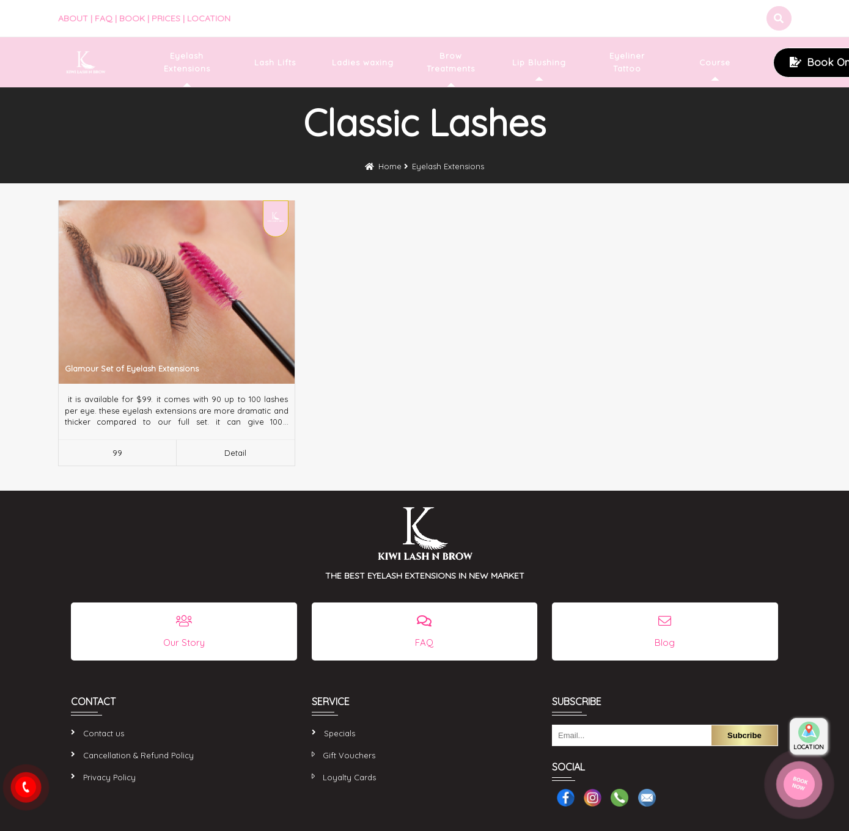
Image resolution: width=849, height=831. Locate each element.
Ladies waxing (363, 62)
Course (714, 62)
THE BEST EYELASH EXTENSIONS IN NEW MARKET (424, 575)
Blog (665, 642)
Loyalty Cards (349, 777)
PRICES (166, 18)
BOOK (132, 18)
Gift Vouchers (349, 755)
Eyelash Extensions (448, 166)
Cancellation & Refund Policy (138, 755)
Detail (235, 453)
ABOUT (73, 18)
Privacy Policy (109, 777)
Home (390, 166)
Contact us (103, 733)
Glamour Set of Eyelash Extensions (132, 368)
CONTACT (93, 701)
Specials (339, 733)
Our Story (184, 642)
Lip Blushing (539, 62)
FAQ (103, 18)
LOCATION (208, 18)
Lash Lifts (275, 62)
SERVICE (331, 701)
